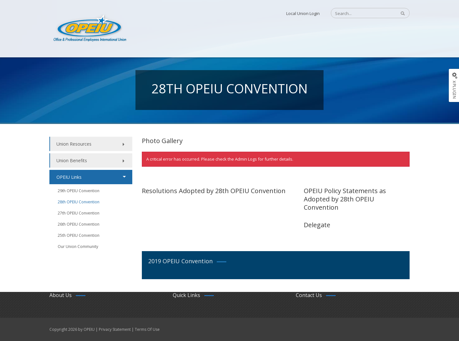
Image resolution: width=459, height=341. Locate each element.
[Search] (360, 13)
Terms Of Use (147, 329)
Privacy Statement (115, 329)
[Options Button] (453, 85)
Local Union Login (303, 13)
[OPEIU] (89, 28)
